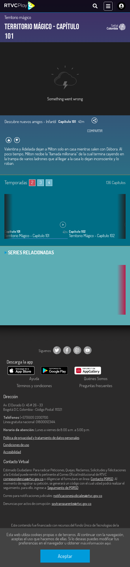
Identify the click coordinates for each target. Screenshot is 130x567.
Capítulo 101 (12, 231)
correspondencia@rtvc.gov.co (23, 479)
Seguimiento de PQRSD (62, 487)
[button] (120, 219)
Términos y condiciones (34, 385)
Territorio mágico (17, 17)
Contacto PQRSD (102, 479)
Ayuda (34, 378)
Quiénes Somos (95, 378)
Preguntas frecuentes (95, 385)
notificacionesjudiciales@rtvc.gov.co (77, 495)
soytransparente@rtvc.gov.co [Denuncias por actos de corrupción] (71, 503)
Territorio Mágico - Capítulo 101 (26, 235)
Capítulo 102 (77, 231)
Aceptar (65, 556)
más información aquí (96, 543)
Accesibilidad (12, 452)
